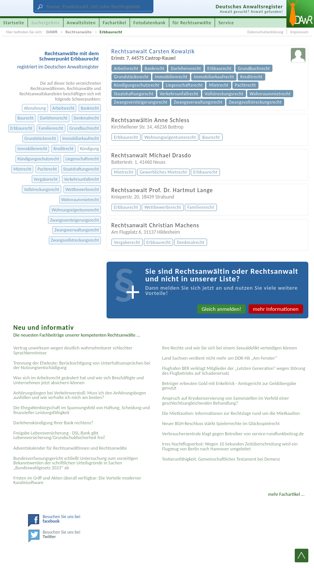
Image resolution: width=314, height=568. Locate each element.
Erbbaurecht (111, 31)
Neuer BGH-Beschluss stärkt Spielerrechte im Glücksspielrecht (221, 423)
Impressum (299, 31)
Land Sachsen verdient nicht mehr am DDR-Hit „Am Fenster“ (219, 358)
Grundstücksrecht (40, 138)
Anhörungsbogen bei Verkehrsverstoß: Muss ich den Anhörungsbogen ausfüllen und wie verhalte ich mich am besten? (79, 395)
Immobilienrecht (32, 148)
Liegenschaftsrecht (82, 158)
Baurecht (25, 118)
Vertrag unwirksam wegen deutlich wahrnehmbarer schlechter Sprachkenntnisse (72, 350)
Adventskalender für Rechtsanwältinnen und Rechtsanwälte (70, 448)
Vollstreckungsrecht (41, 189)
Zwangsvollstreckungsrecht (75, 240)
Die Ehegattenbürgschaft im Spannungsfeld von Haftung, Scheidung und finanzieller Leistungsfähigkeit (81, 410)
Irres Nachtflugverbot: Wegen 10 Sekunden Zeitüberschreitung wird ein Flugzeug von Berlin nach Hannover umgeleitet (230, 446)
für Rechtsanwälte (192, 22)
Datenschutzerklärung (265, 31)
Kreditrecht (64, 148)
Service (226, 22)
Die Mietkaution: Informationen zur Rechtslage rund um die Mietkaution (231, 413)
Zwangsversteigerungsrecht (74, 220)
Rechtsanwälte (78, 31)
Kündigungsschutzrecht (38, 158)
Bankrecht (90, 108)
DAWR (52, 31)
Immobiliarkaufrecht (80, 138)
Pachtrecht (47, 169)
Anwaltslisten (81, 22)
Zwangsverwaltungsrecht (76, 230)
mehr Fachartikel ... (286, 494)
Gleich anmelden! (221, 309)
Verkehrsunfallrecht (81, 179)
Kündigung (89, 148)
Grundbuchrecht (84, 128)
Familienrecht (51, 128)
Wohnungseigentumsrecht (75, 210)
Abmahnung (35, 108)
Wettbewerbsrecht (82, 189)
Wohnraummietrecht (80, 199)
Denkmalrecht (86, 118)
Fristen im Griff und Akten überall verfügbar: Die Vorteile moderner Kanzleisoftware (77, 480)
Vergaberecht (45, 179)
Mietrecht (22, 169)
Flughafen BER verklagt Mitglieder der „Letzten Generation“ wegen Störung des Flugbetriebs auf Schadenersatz (233, 370)
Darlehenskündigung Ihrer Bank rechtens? (53, 422)
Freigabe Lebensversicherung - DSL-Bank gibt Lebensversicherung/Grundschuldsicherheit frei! (59, 435)
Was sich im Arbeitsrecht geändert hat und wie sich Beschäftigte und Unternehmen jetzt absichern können (78, 380)
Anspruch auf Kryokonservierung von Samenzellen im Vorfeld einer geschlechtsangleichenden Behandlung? (225, 400)
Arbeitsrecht (63, 108)
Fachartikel (115, 22)
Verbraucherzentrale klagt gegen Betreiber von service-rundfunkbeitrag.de (233, 433)
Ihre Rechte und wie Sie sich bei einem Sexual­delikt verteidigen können (229, 348)
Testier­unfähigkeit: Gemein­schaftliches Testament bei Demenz (221, 459)
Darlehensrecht (53, 118)
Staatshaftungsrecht (81, 169)
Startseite (14, 22)
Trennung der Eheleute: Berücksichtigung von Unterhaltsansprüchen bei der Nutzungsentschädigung (81, 365)
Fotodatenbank (149, 22)
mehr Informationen (276, 309)
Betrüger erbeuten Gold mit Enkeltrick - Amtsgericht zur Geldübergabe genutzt (229, 385)
